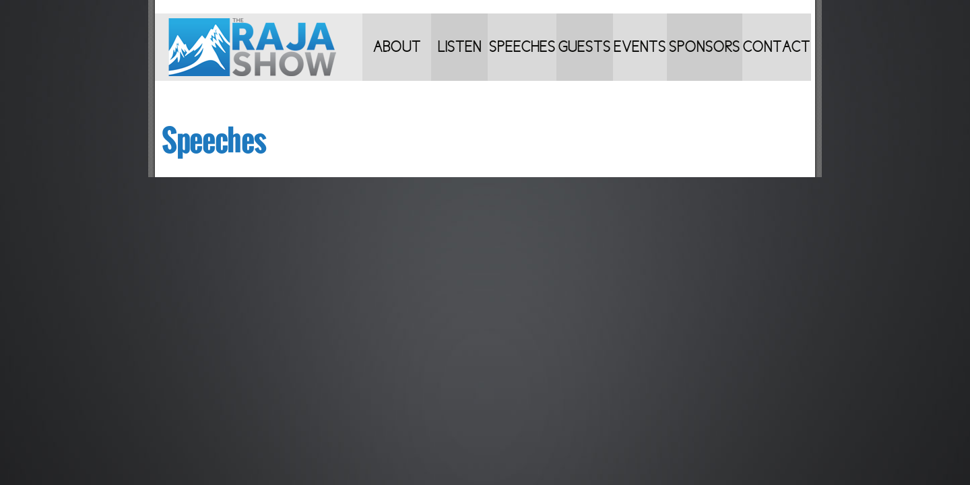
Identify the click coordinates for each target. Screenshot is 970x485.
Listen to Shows (459, 59)
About (397, 46)
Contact (776, 46)
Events (640, 46)
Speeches (522, 46)
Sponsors (704, 46)
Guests (584, 46)
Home (258, 47)
